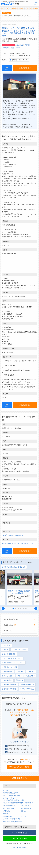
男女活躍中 (6, 48)
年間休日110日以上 (27, 685)
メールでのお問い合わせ (19, 833)
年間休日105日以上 (9, 685)
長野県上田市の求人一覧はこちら (13, 567)
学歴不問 (27, 45)
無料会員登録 (8, 816)
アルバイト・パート (8, 45)
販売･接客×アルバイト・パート (13, 663)
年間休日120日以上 (27, 689)
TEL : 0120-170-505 (19, 847)
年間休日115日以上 (9, 689)
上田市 (18, 48)
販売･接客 (6, 645)
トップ (6, 790)
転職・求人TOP (5, 8)
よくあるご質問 (9, 808)
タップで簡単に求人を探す (12, 795)
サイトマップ (8, 813)
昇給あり (19, 680)
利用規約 (7, 811)
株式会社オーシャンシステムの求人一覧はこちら (18, 543)
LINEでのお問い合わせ (19, 838)
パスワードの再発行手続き (12, 819)
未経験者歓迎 (19, 45)
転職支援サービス (9, 805)
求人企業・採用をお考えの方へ (13, 822)
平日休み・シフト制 (9, 667)
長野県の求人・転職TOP (17, 8)
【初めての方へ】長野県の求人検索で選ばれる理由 (14, 799)
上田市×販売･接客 (8, 654)
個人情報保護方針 (26, 808)
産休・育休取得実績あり (26, 676)
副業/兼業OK (7, 680)
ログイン (23, 816)
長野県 (12, 48)
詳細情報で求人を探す (11, 793)
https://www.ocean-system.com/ (12, 535)
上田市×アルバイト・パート (12, 658)
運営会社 (23, 811)
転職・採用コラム (26, 805)
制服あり (30, 671)
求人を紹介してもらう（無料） (19, 767)
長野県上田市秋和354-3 (19, 60)
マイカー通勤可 (8, 676)
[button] (3, 608)
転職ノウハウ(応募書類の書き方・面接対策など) (18, 803)
